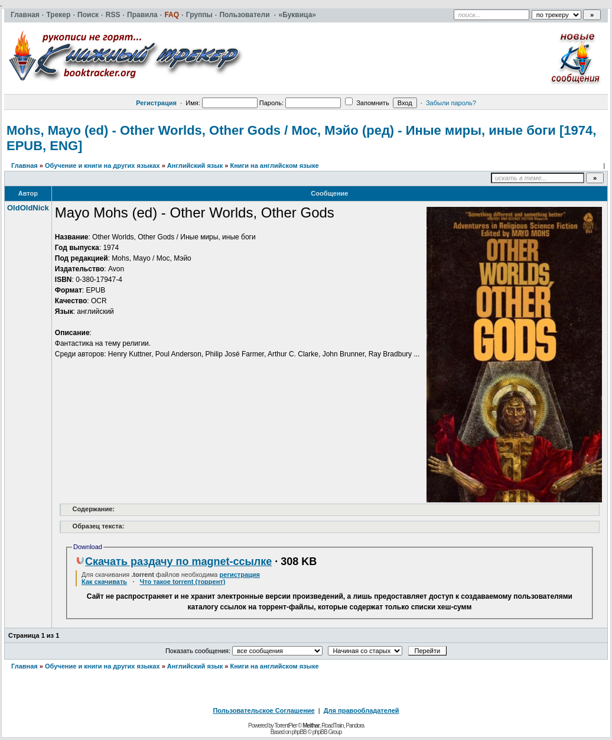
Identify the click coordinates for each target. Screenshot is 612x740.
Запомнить (367, 102)
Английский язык (195, 165)
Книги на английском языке (274, 165)
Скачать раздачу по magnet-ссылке (174, 561)
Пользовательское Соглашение (263, 710)
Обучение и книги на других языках (102, 165)
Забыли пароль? (451, 102)
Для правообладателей (361, 710)
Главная (24, 165)
